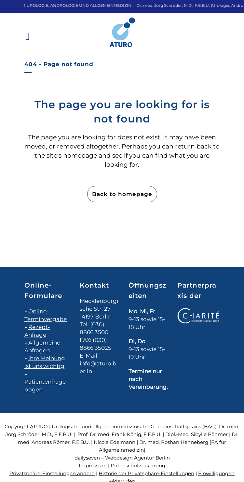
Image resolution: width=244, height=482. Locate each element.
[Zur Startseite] (122, 37)
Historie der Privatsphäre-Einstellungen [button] (146, 473)
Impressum (93, 465)
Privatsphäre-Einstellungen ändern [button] (52, 473)
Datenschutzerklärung (138, 465)
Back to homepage (122, 194)
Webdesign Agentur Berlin (137, 458)
